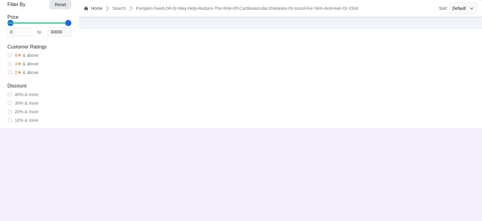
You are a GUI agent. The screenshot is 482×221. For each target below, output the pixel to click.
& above (26, 55)
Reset (60, 4)
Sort (443, 8)
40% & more (26, 94)
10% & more (26, 120)
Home (93, 8)
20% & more (26, 111)
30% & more (26, 103)
